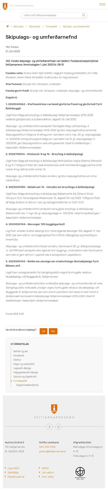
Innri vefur (48, 476)
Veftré (45, 468)
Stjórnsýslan (34, 26)
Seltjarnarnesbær (8, 26)
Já (43, 331)
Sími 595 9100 (47, 447)
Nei (53, 331)
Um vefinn (48, 472)
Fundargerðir (51, 26)
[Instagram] (59, 427)
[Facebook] (49, 427)
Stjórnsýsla (18, 26)
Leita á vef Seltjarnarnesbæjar (40, 15)
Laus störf (13, 468)
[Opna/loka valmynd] (102, 4)
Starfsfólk (13, 472)
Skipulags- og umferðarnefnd (76, 26)
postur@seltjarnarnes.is (52, 451)
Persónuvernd (16, 476)
